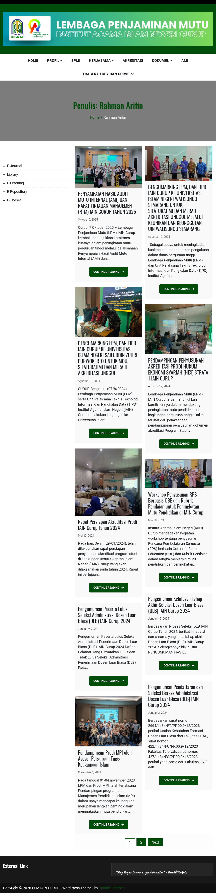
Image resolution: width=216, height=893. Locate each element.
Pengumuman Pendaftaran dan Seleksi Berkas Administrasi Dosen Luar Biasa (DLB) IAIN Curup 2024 (175, 695)
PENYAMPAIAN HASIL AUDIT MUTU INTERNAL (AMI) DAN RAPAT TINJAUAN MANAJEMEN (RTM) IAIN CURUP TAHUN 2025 (107, 202)
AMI (184, 60)
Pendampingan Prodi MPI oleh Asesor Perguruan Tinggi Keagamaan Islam (104, 758)
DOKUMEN (160, 60)
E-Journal (14, 166)
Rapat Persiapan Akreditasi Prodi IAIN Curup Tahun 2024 (107, 524)
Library (12, 174)
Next (155, 842)
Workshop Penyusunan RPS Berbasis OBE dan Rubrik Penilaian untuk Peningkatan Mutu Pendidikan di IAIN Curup (175, 503)
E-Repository (17, 191)
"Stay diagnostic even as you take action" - (151, 872)
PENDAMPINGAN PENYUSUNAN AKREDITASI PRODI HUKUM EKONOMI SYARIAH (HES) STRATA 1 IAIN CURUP (178, 369)
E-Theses (14, 200)
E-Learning (15, 183)
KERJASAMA (100, 60)
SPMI (75, 60)
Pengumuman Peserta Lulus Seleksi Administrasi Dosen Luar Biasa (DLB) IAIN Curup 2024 (106, 614)
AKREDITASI (133, 60)
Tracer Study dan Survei (106, 74)
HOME (33, 60)
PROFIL (53, 60)
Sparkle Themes (112, 888)
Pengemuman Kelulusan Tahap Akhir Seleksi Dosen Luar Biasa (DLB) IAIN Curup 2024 (176, 604)
